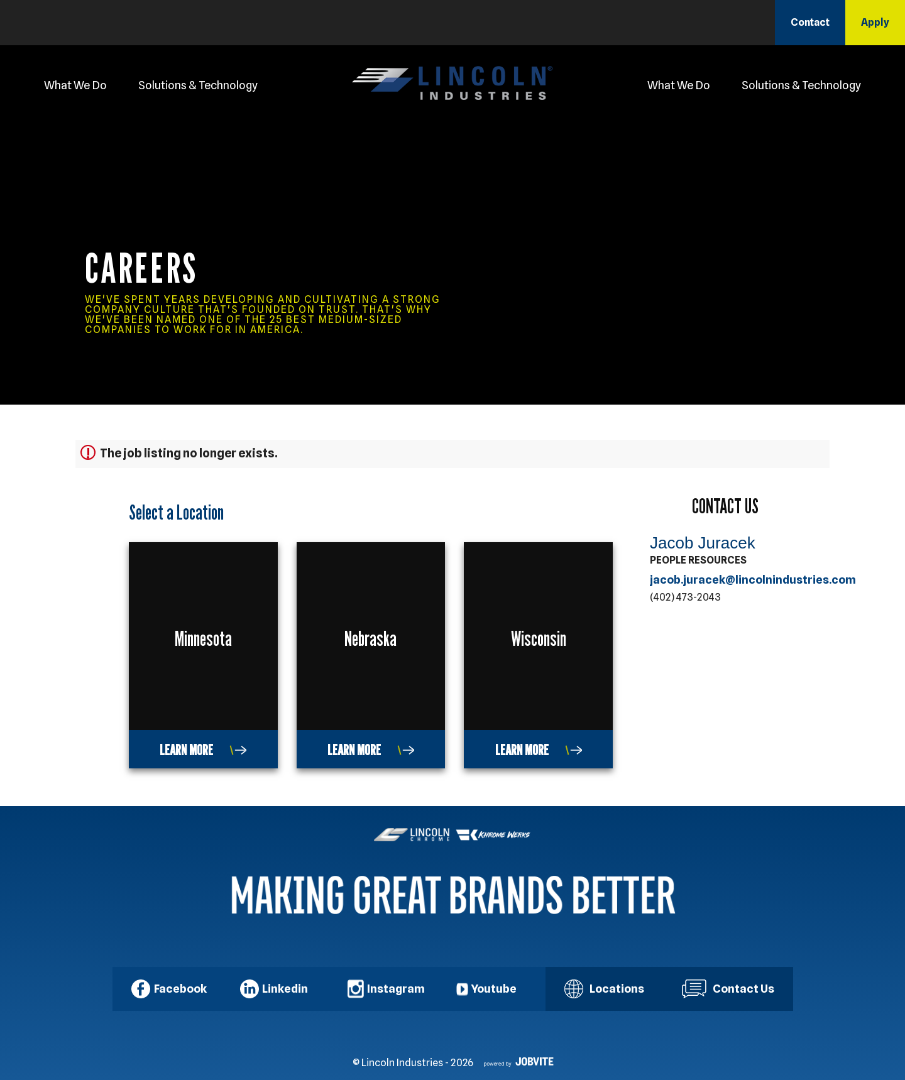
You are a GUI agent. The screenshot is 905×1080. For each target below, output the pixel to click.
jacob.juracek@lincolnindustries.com (753, 579)
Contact (810, 22)
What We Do (75, 85)
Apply (875, 22)
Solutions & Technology (198, 85)
